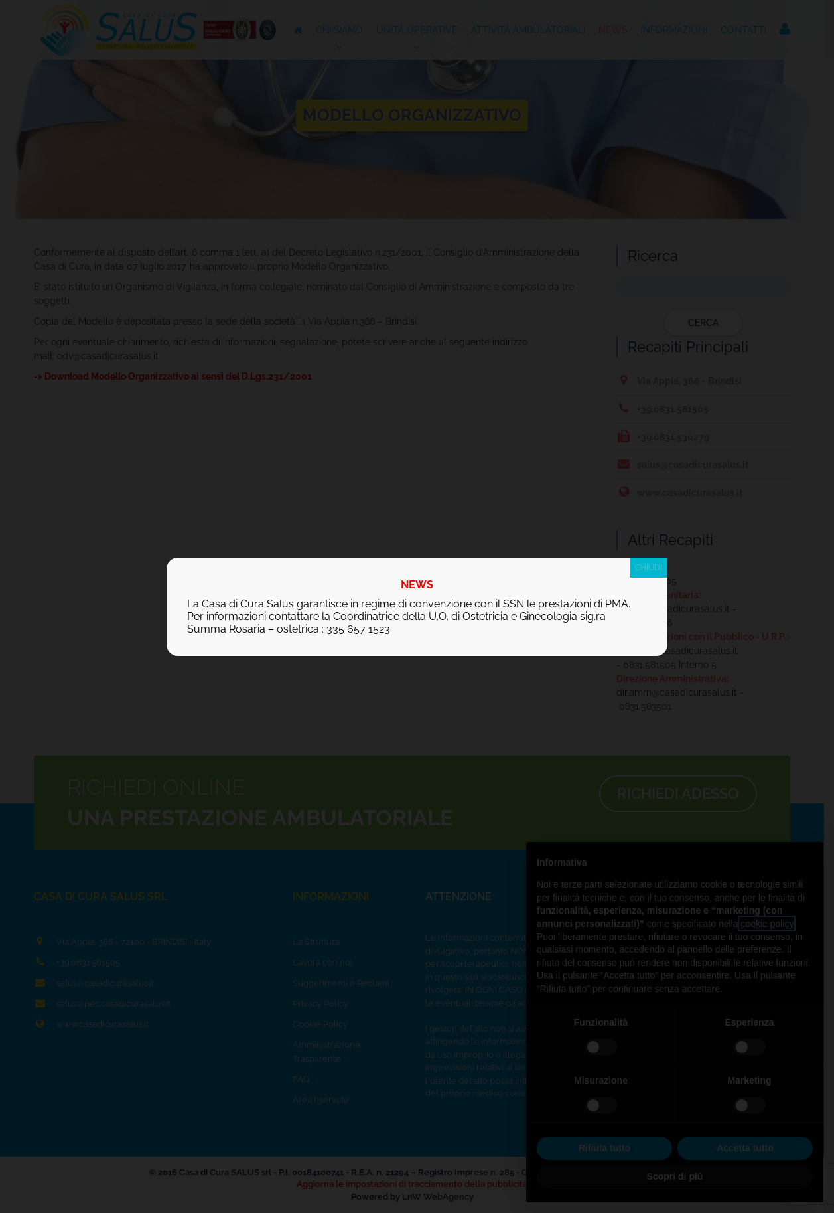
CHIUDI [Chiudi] (648, 567)
